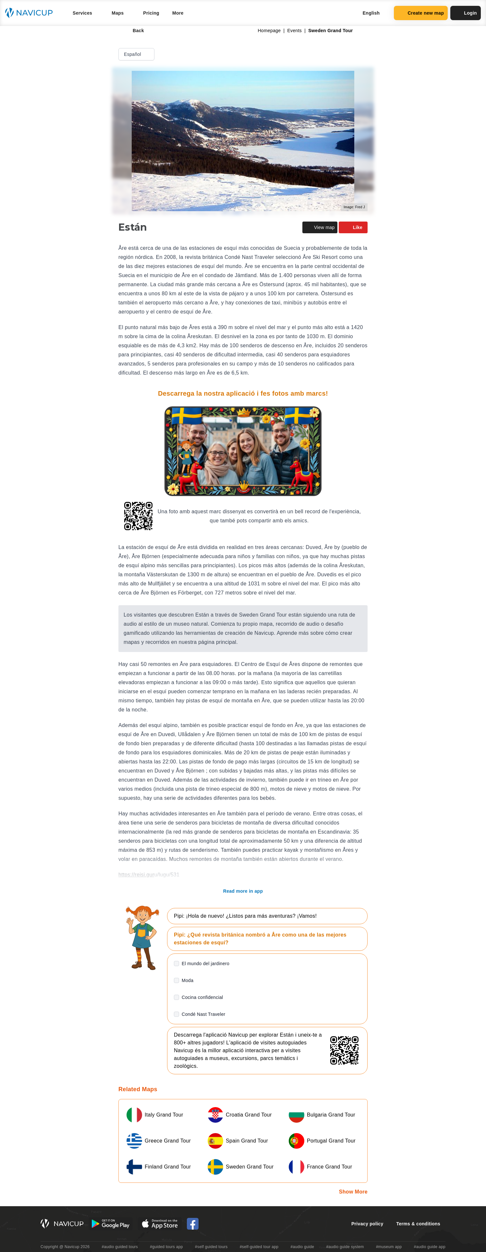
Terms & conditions (418, 1223)
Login (465, 13)
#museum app (389, 1247)
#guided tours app (166, 1247)
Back (134, 30)
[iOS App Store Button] (160, 1223)
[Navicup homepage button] (31, 13)
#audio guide (302, 1247)
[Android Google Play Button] (111, 1223)
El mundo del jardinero (205, 963)
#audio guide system (345, 1247)
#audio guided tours (120, 1247)
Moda (187, 980)
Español (137, 54)
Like (353, 227)
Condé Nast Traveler (203, 1014)
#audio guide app (429, 1247)
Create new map (421, 13)
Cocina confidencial (202, 997)
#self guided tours (211, 1247)
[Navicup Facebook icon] (193, 1224)
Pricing (151, 13)
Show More (353, 1192)
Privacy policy (367, 1223)
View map (320, 227)
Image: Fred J (354, 207)
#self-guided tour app (259, 1247)
